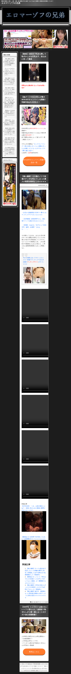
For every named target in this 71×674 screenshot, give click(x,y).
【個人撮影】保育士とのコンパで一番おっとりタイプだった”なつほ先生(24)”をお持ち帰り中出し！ (10, 91)
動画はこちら (34, 652)
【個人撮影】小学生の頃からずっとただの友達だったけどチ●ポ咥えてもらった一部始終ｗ (35, 587)
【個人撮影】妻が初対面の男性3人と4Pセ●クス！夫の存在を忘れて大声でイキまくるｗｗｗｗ (10, 141)
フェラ (43, 602)
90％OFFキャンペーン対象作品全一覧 (34, 161)
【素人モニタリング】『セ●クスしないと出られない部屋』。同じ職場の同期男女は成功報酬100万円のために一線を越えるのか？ (10, 102)
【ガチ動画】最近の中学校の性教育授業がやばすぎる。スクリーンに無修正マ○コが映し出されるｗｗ (10, 151)
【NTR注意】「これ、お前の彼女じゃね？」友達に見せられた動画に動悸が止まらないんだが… (33, 508)
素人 (7, 49)
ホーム (3, 49)
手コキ (39, 602)
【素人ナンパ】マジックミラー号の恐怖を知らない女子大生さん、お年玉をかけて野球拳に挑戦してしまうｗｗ (34, 668)
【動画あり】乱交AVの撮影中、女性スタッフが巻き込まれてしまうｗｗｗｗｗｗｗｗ (10, 113)
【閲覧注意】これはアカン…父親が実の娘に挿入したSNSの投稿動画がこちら (10, 122)
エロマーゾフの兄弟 (10, 3)
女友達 (46, 602)
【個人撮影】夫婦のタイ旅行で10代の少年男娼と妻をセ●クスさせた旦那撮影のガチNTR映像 (10, 62)
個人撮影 (36, 602)
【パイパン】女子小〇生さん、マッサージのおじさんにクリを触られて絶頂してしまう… (10, 71)
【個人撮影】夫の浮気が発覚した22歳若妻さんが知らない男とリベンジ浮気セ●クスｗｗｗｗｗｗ (10, 81)
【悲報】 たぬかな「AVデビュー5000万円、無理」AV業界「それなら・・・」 (34, 227)
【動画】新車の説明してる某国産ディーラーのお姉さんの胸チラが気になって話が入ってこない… (10, 131)
